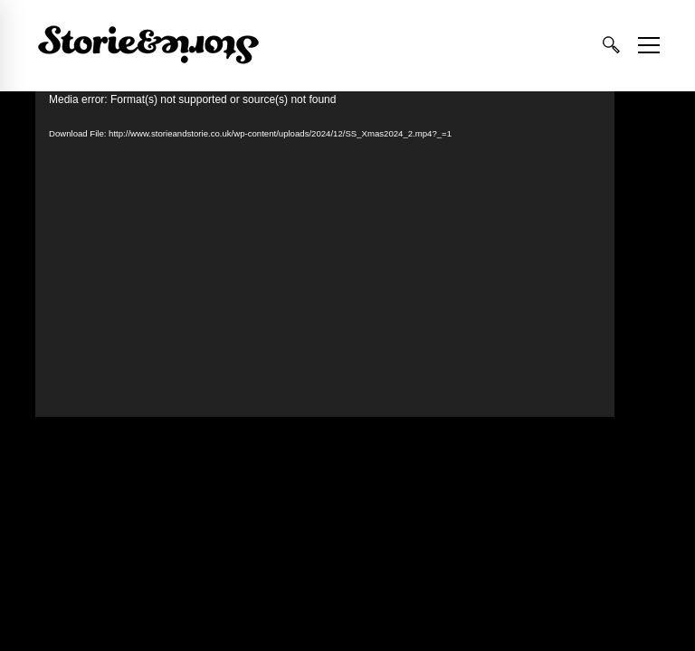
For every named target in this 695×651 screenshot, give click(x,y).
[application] (324, 254)
